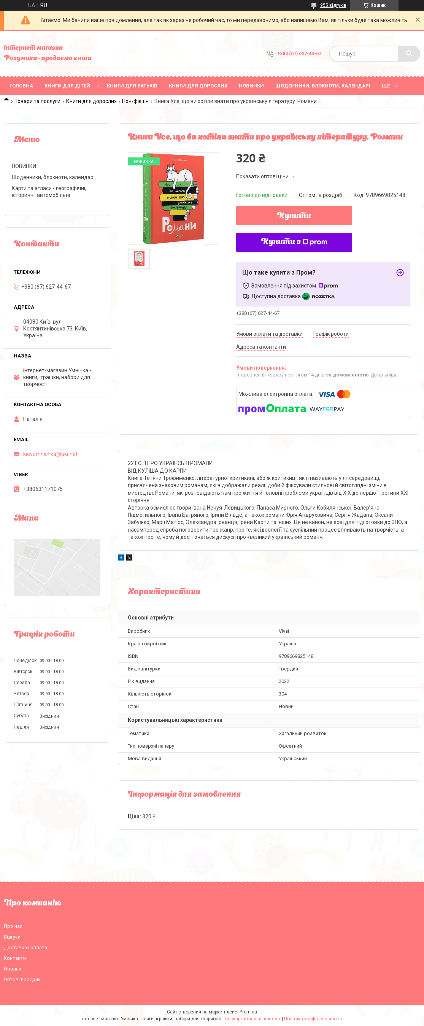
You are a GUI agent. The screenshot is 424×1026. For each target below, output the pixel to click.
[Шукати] (409, 54)
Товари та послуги (37, 101)
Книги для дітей (67, 86)
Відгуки (12, 937)
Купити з (294, 242)
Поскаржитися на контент (253, 1018)
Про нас (13, 926)
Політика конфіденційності (313, 1018)
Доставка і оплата (25, 947)
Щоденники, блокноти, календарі (322, 86)
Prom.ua (248, 1012)
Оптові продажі (22, 979)
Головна (21, 86)
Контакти (15, 958)
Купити (294, 216)
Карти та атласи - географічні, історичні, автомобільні (49, 191)
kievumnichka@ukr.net (50, 454)
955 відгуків (333, 5)
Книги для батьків (132, 86)
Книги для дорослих (198, 86)
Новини (12, 969)
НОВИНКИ (251, 86)
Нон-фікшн (135, 101)
